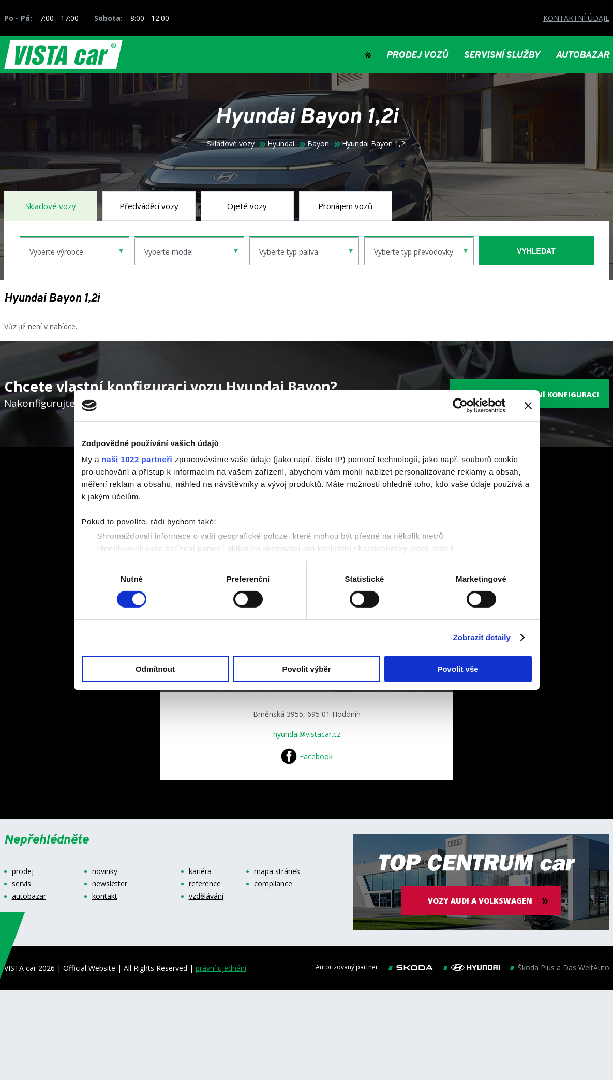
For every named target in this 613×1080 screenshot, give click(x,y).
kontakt (104, 896)
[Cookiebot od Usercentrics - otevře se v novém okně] (460, 405)
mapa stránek (277, 871)
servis (21, 883)
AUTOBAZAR (582, 56)
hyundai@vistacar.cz (306, 734)
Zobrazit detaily (482, 637)
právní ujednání (221, 968)
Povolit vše (457, 668)
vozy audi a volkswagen (481, 901)
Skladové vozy (231, 143)
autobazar (29, 896)
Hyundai (280, 143)
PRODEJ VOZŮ (417, 56)
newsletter (109, 883)
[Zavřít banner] (528, 405)
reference (205, 883)
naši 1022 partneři (137, 459)
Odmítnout (155, 668)
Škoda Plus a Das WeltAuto (563, 967)
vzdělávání (206, 896)
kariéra (200, 871)
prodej (23, 871)
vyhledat (536, 251)
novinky (104, 871)
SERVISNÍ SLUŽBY (502, 56)
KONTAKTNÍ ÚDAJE (576, 18)
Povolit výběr (306, 668)
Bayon (318, 143)
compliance (273, 883)
